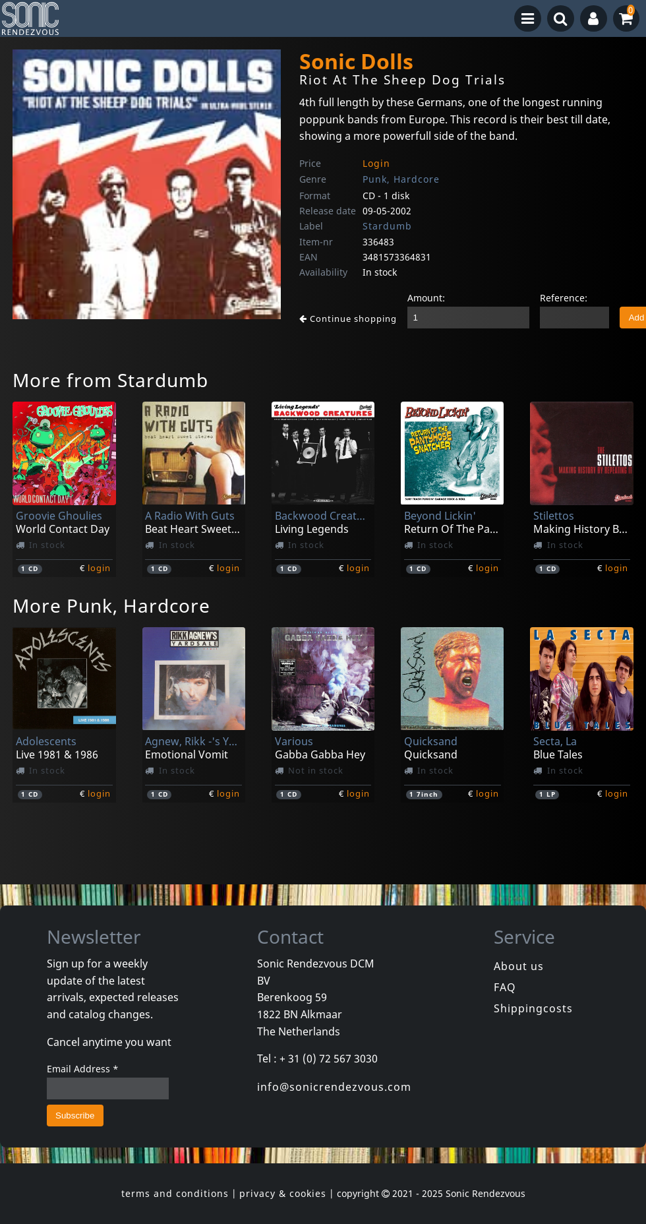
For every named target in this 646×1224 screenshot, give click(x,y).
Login (376, 163)
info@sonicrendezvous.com (334, 1087)
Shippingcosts (533, 1008)
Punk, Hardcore (401, 179)
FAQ (505, 987)
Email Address (83, 1068)
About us (519, 966)
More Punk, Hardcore (111, 605)
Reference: (563, 297)
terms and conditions (175, 1193)
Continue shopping (348, 318)
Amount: (426, 297)
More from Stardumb (110, 379)
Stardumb (387, 226)
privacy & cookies (282, 1193)
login (99, 568)
